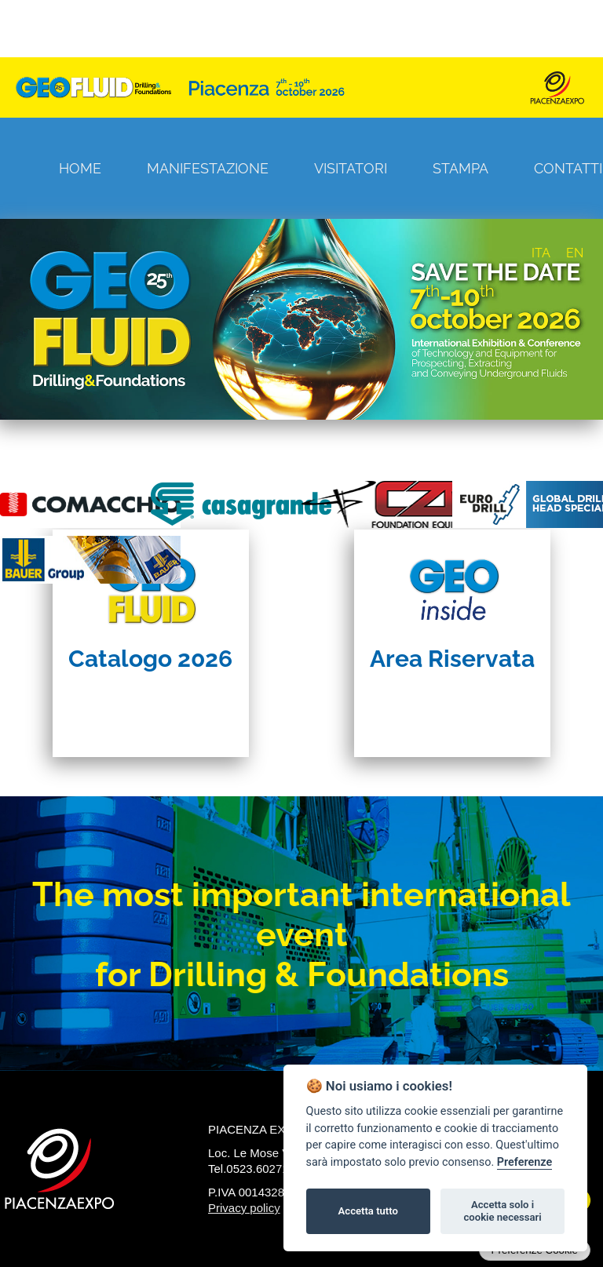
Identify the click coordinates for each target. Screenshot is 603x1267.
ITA (541, 253)
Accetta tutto (368, 1211)
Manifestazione (208, 168)
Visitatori (350, 168)
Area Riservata (452, 658)
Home (80, 168)
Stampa (460, 168)
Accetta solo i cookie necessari (502, 1211)
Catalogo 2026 (150, 658)
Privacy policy (244, 1207)
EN (574, 253)
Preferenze (524, 1162)
